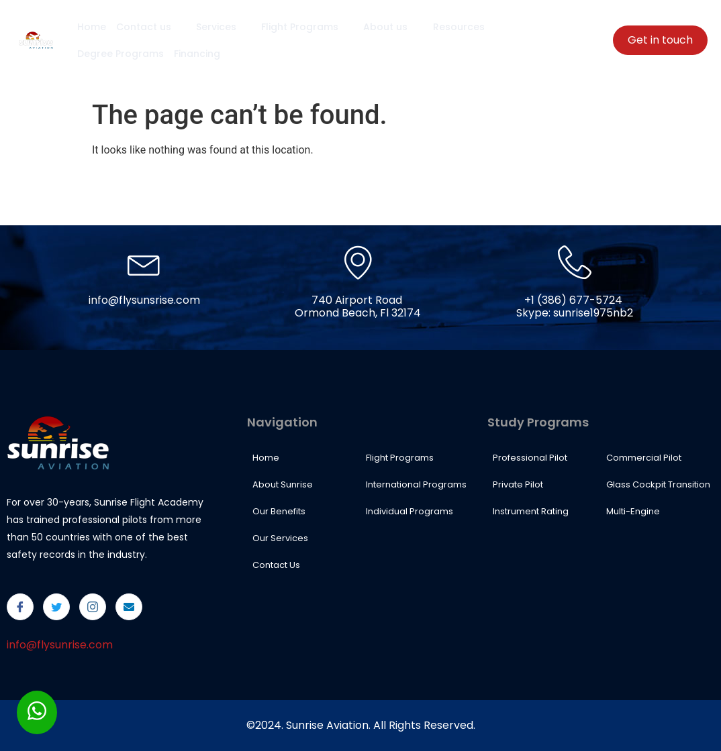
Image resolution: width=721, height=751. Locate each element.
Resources (461, 27)
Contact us (150, 27)
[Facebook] (20, 606)
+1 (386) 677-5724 (573, 300)
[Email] (128, 606)
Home (91, 27)
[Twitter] (56, 606)
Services (221, 27)
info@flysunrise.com (60, 644)
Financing (196, 53)
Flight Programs (304, 27)
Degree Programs (120, 53)
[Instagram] (92, 606)
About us (389, 27)
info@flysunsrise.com (144, 300)
